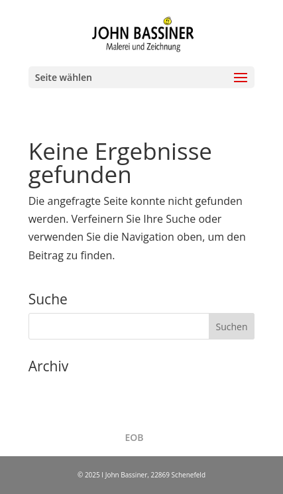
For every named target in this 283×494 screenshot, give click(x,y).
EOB (134, 437)
